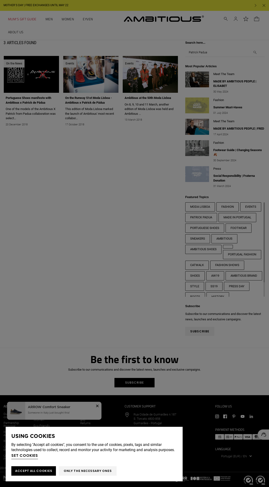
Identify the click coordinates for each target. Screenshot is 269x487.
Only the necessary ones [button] (88, 471)
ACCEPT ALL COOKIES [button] (33, 471)
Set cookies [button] (24, 455)
